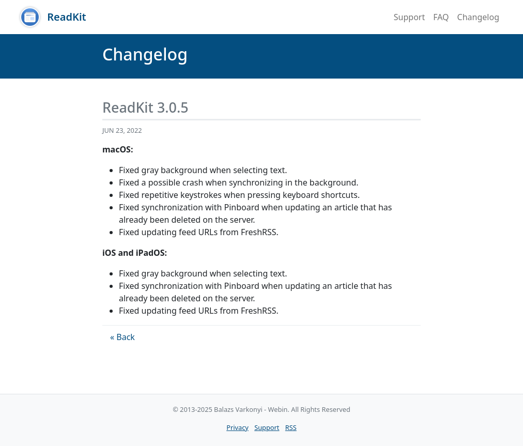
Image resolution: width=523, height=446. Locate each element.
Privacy (237, 427)
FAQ (441, 17)
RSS (291, 427)
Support (409, 17)
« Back (122, 337)
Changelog (478, 17)
